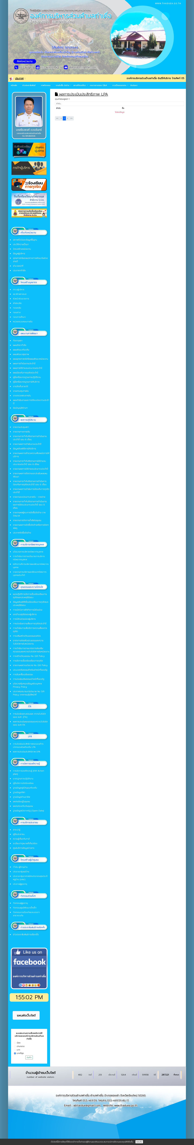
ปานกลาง (21, 1046)
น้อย (18, 1042)
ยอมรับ (139, 1141)
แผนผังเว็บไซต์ (26, 1015)
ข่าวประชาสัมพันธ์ (28, 85)
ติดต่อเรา (133, 85)
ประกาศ (19, 78)
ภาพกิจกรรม (45, 85)
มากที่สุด (20, 1053)
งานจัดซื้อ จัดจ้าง (63, 85)
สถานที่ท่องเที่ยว (79, 85)
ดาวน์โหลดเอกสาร (119, 85)
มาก (18, 1049)
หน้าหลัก (14, 85)
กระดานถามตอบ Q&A (98, 85)
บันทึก (29, 1057)
